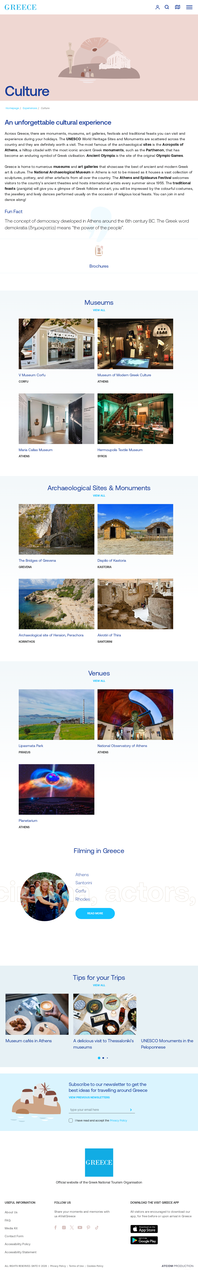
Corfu (80, 890)
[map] (177, 7)
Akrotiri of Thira (109, 635)
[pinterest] (88, 1227)
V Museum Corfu (32, 375)
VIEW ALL (99, 310)
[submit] (131, 1109)
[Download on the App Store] (144, 1229)
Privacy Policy (118, 1120)
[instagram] (64, 1227)
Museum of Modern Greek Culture (124, 375)
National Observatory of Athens (122, 746)
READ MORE (95, 913)
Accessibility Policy (17, 1244)
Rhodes (82, 899)
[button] (99, 1058)
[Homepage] (12, 108)
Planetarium (28, 820)
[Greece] (20, 7)
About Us (11, 1212)
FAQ (7, 1220)
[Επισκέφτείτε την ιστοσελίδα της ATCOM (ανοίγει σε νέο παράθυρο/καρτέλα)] (177, 1266)
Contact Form (14, 1236)
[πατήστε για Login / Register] (158, 7)
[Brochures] (99, 266)
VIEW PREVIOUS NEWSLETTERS (89, 1097)
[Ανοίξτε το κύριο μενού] (189, 7)
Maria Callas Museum (36, 450)
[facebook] (55, 1227)
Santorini (83, 882)
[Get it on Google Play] (144, 1240)
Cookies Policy (95, 1266)
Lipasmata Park (31, 746)
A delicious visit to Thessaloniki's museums (103, 1044)
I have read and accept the (98, 1120)
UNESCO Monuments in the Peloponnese (167, 1044)
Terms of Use (76, 1266)
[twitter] (72, 1227)
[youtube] (80, 1227)
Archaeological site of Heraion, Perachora (51, 635)
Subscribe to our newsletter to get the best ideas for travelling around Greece (108, 1087)
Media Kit (11, 1228)
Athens (82, 874)
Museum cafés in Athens (29, 1040)
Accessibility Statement (20, 1252)
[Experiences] (30, 108)
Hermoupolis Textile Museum (120, 450)
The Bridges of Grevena (37, 560)
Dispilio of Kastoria (112, 560)
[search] (166, 7)
